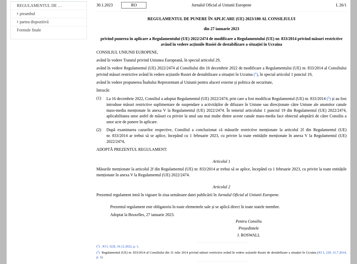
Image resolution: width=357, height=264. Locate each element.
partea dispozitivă (33, 22)
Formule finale (29, 30)
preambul (26, 13)
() (256, 74)
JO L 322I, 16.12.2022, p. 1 (120, 246)
